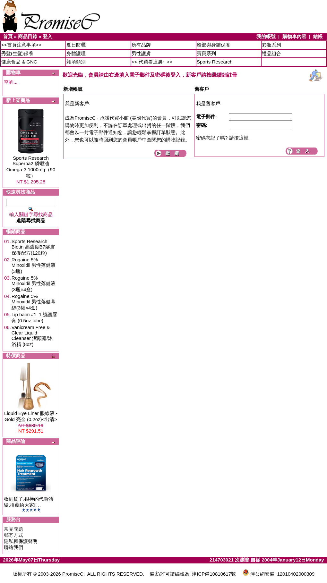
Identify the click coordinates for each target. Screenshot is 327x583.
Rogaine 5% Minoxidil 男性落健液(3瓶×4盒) (34, 283)
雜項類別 (76, 61)
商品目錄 (27, 36)
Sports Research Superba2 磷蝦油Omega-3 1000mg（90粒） (31, 166)
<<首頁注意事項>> (21, 44)
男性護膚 (141, 53)
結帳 (318, 36)
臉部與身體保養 (213, 44)
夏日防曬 (76, 44)
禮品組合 (271, 53)
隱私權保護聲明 (21, 541)
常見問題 (13, 529)
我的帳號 (266, 36)
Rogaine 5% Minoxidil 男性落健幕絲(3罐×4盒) (34, 301)
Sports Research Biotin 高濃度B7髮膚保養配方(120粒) (33, 247)
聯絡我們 (13, 547)
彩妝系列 (271, 44)
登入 (47, 36)
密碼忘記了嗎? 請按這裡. (223, 137)
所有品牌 (141, 44)
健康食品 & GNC (19, 61)
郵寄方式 (13, 535)
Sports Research (215, 61)
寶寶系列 (206, 53)
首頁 (8, 36)
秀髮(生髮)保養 (17, 53)
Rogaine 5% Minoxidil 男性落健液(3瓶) (34, 265)
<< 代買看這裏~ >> (152, 61)
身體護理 (76, 53)
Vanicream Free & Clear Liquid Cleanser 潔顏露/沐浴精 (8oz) (32, 336)
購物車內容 (294, 36)
